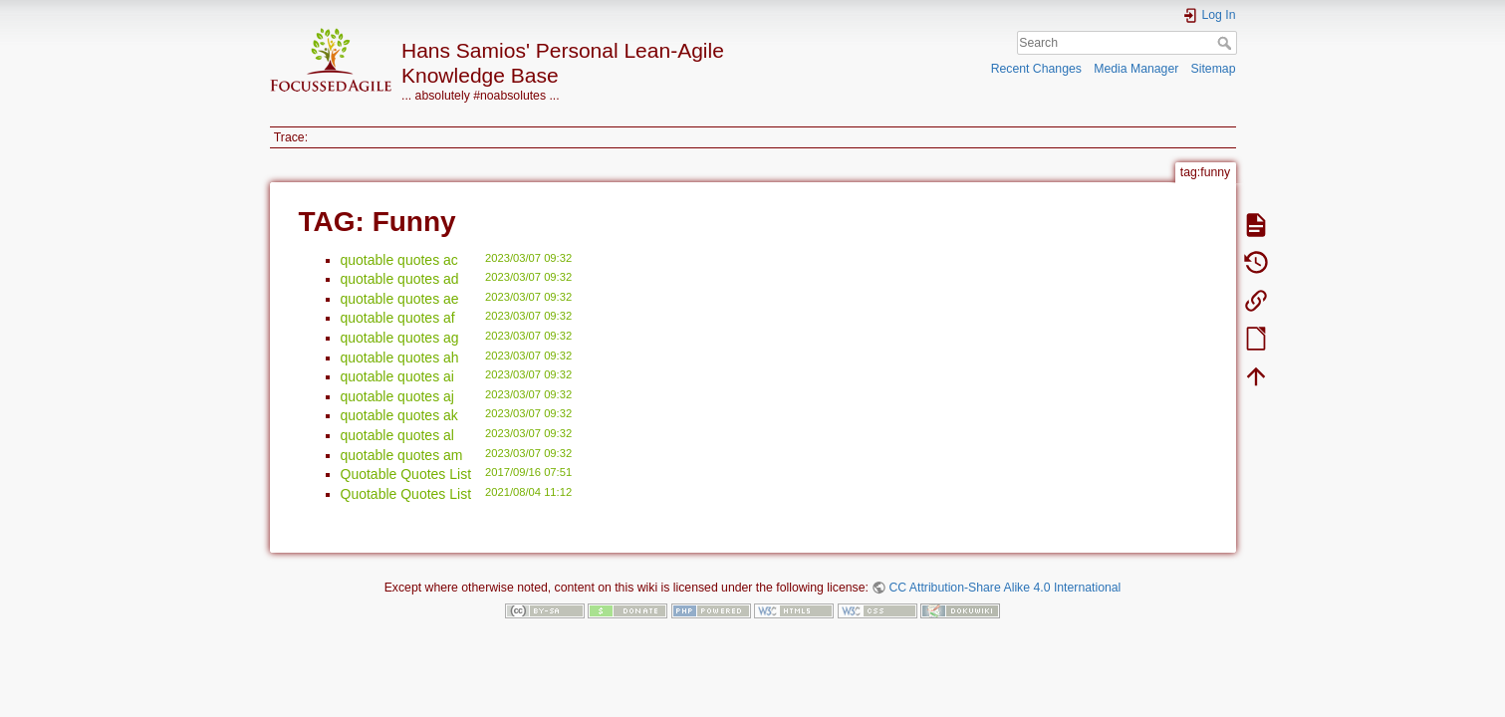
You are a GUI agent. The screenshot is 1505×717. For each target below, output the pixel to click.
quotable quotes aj (397, 396)
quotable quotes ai (397, 376)
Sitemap (1213, 69)
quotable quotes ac (399, 260)
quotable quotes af (398, 318)
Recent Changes (1036, 69)
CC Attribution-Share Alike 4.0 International (1004, 588)
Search (1226, 43)
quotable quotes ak (399, 415)
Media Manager (1136, 69)
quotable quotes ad (400, 279)
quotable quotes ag (400, 338)
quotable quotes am (402, 455)
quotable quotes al (397, 435)
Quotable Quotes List (406, 474)
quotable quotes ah (400, 357)
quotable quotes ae (400, 299)
